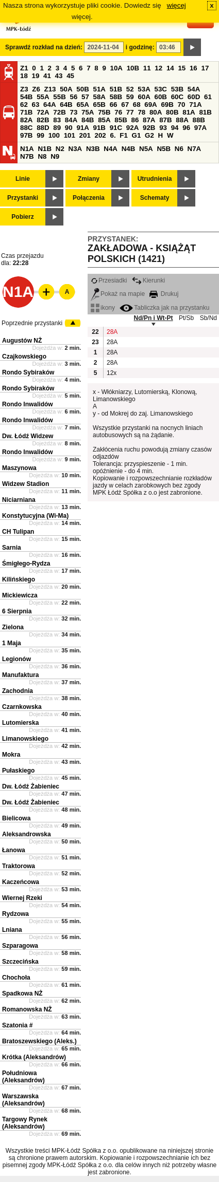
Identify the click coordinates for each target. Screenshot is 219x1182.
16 (193, 68)
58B (116, 97)
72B (59, 112)
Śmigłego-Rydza (26, 563)
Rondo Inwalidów (27, 404)
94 (175, 128)
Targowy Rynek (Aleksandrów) (24, 1123)
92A (132, 128)
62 (24, 104)
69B (167, 104)
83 (57, 120)
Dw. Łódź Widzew (27, 436)
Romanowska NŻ (27, 1009)
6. (113, 135)
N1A (27, 149)
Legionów (16, 659)
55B (59, 97)
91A (82, 128)
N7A (194, 149)
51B (116, 89)
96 (186, 128)
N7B (27, 156)
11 (147, 68)
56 (73, 97)
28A (112, 331)
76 (118, 112)
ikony (103, 307)
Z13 (50, 89)
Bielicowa (16, 818)
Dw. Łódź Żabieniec (30, 786)
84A (71, 120)
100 (54, 135)
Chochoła (16, 977)
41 (47, 76)
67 (125, 104)
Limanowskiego (25, 738)
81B (205, 112)
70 (182, 104)
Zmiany (88, 178)
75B (104, 112)
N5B (164, 149)
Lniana (12, 929)
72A (43, 112)
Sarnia (11, 547)
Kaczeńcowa (20, 882)
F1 (124, 135)
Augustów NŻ (22, 340)
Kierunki (148, 280)
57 (85, 97)
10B (133, 68)
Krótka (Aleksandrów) (34, 1057)
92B (149, 128)
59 (130, 97)
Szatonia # (17, 1025)
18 (24, 76)
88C (26, 128)
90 (69, 128)
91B (99, 128)
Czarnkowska (22, 706)
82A (26, 120)
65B (99, 104)
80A (155, 112)
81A (188, 112)
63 (36, 104)
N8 (42, 156)
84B (87, 120)
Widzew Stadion (25, 483)
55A (43, 97)
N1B (45, 149)
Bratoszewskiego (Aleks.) (39, 1041)
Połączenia (89, 197)
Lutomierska (20, 722)
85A (104, 120)
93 (163, 128)
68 (137, 104)
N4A (110, 149)
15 (182, 68)
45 (70, 76)
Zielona (13, 627)
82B (43, 120)
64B (66, 104)
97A (200, 128)
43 (59, 76)
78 (141, 112)
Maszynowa (19, 468)
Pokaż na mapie (118, 293)
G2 (149, 135)
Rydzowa (15, 913)
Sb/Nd (208, 318)
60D (194, 97)
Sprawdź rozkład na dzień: (43, 47)
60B (161, 97)
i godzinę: (140, 47)
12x (111, 373)
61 (208, 97)
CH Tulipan (18, 531)
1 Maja (11, 643)
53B (177, 89)
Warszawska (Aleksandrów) (23, 1100)
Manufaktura (20, 675)
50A (66, 89)
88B (198, 120)
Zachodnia (17, 691)
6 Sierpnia (16, 611)
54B (26, 97)
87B (165, 120)
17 (205, 68)
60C (177, 97)
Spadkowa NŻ (22, 993)
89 (57, 128)
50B (82, 89)
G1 (136, 135)
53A (144, 89)
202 (100, 135)
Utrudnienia (155, 178)
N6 (179, 149)
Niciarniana (19, 499)
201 (85, 135)
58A (99, 97)
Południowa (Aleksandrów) (23, 1077)
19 (36, 76)
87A (149, 120)
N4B (129, 149)
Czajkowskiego (24, 356)
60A (144, 97)
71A (195, 104)
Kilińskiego (18, 579)
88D (43, 128)
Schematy (155, 197)
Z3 (24, 89)
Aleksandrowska (26, 834)
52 (130, 89)
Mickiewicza (20, 595)
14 (170, 68)
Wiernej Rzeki (22, 898)
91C (116, 128)
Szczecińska (20, 961)
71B (26, 112)
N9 (54, 156)
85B (120, 120)
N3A (75, 149)
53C (161, 89)
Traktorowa (18, 866)
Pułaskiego (18, 770)
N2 (60, 149)
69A (150, 104)
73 (73, 112)
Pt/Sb (186, 318)
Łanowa (13, 850)
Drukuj (163, 293)
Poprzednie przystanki (32, 323)
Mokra (11, 754)
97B (26, 135)
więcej (176, 5)
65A (82, 104)
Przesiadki (109, 280)
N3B (93, 149)
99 (40, 135)
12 (158, 68)
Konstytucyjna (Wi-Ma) (35, 515)
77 (130, 112)
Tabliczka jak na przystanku (164, 307)
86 (135, 120)
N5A (146, 149)
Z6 (36, 89)
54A (194, 89)
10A (116, 68)
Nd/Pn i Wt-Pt (153, 318)
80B (172, 112)
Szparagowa (20, 945)
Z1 (24, 68)
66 (113, 104)
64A (49, 104)
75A (87, 112)
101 (69, 135)
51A (99, 89)
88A (182, 120)
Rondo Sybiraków (28, 372)
